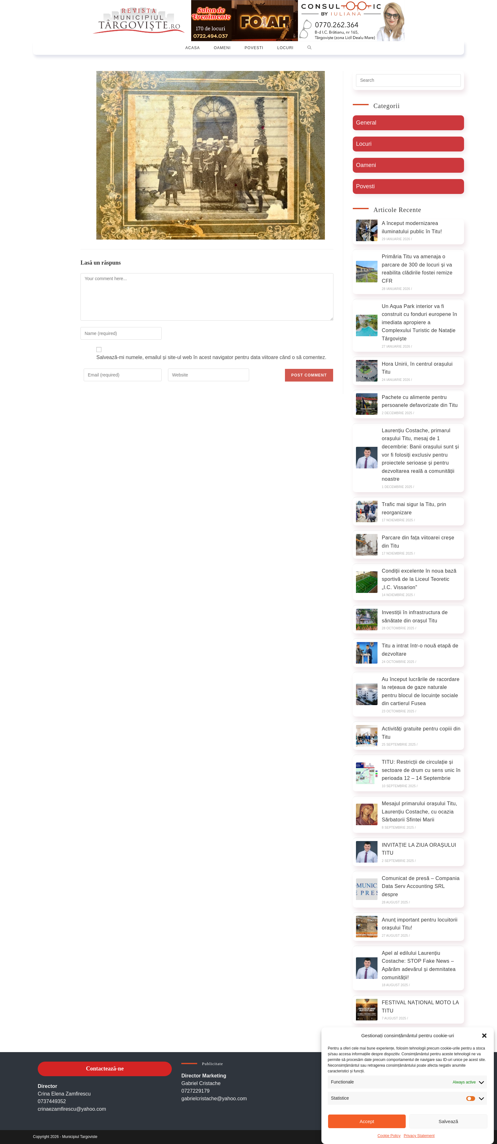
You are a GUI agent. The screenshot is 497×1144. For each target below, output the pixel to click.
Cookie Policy (389, 1136)
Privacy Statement (419, 1136)
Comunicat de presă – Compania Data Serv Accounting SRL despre (421, 886)
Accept (367, 1121)
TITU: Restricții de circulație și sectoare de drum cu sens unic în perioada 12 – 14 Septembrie (421, 770)
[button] (484, 1035)
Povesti (365, 186)
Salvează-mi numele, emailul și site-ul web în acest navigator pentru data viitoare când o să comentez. (211, 357)
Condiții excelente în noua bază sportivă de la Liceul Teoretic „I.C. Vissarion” (419, 579)
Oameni (366, 165)
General (366, 122)
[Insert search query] (408, 80)
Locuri (363, 144)
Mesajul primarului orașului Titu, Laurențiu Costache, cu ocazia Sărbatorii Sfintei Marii (419, 811)
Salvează (448, 1121)
